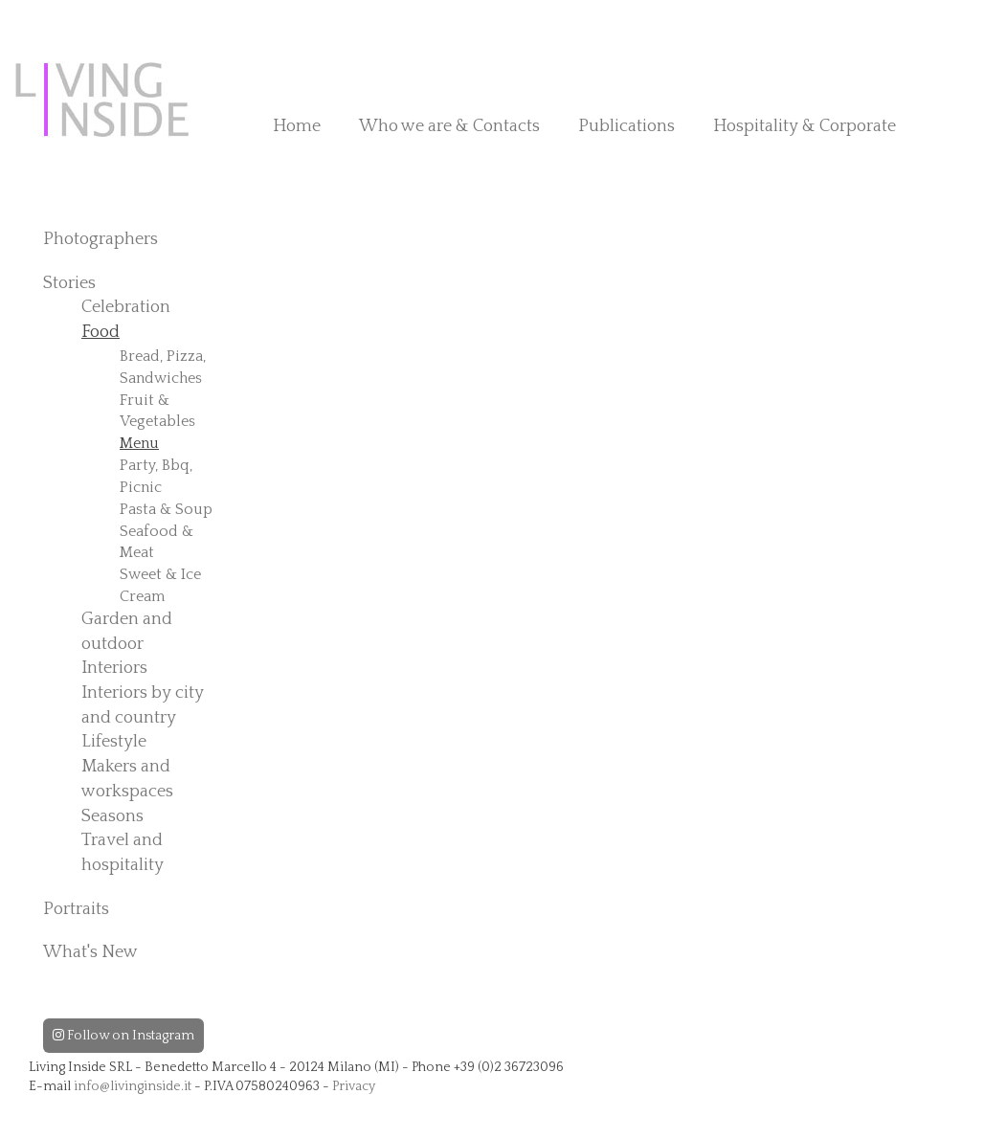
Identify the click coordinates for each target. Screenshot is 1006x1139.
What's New (90, 952)
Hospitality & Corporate (804, 126)
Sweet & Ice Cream (160, 585)
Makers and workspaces (127, 779)
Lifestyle (113, 741)
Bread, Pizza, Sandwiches (163, 367)
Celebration (125, 307)
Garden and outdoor (126, 632)
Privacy (353, 1086)
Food (100, 332)
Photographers (100, 239)
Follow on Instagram (123, 1035)
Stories (69, 283)
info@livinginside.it (132, 1086)
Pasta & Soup (166, 509)
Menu (139, 443)
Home (297, 126)
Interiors (114, 668)
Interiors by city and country (142, 705)
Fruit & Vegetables (157, 411)
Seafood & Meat (156, 542)
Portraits (76, 909)
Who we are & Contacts (449, 126)
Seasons (112, 816)
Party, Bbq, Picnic (156, 476)
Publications (626, 126)
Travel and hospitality (122, 853)
